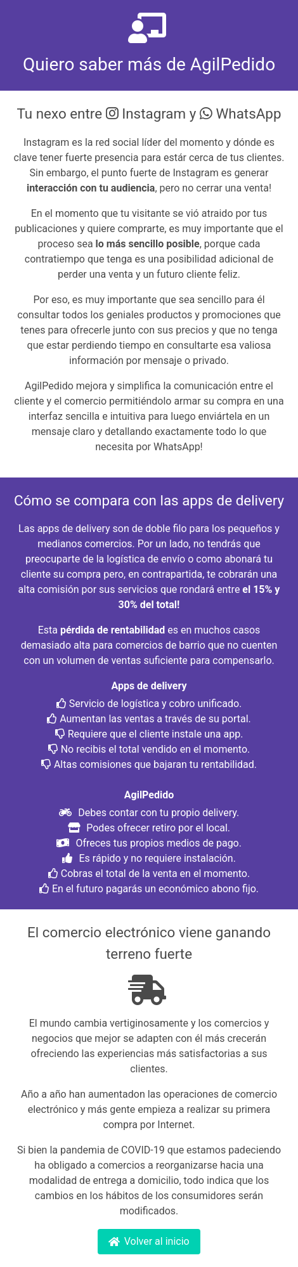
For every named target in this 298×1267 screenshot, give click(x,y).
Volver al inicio (148, 1241)
